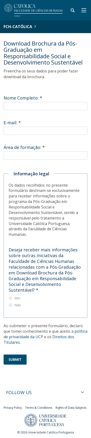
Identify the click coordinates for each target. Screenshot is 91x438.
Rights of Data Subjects (71, 408)
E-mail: (12, 122)
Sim (17, 298)
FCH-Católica (18, 26)
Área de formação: (24, 147)
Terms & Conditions (38, 408)
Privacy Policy (13, 408)
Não (17, 305)
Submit (15, 359)
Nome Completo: (23, 98)
